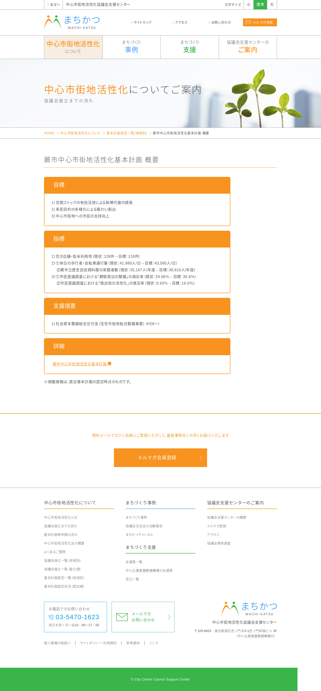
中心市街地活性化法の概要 (64, 543)
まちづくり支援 (141, 547)
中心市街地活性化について (80, 133)
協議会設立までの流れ (60, 526)
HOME (49, 133)
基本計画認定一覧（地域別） (64, 578)
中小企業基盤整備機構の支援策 (149, 570)
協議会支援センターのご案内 (235, 503)
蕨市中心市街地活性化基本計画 (79, 364)
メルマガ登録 (216, 526)
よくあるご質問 (55, 552)
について (73, 47)
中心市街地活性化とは (61, 517)
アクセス (213, 534)
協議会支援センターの (248, 47)
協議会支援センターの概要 (226, 517)
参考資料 (133, 643)
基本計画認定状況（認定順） (64, 586)
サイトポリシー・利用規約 (98, 643)
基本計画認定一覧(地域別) (126, 133)
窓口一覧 (132, 579)
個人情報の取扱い (57, 643)
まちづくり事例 (141, 503)
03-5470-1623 (77, 617)
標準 (260, 5)
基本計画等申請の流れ (61, 534)
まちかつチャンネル (139, 534)
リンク (153, 643)
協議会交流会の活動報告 (144, 526)
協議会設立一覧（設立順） (63, 569)
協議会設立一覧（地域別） (63, 560)
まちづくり (132, 47)
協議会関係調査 (219, 543)
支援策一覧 (134, 562)
